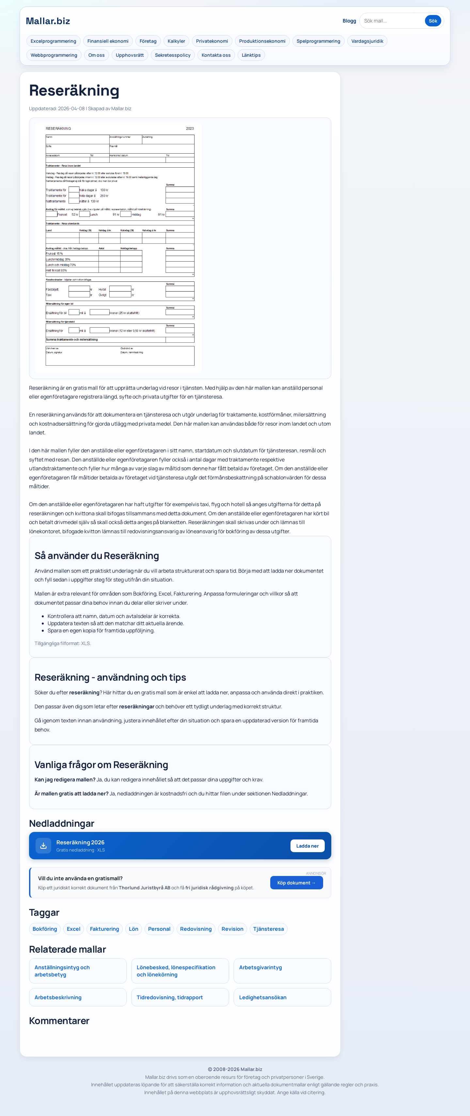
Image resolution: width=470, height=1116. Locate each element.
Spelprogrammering (318, 41)
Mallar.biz (48, 21)
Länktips (251, 55)
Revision (232, 928)
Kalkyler (176, 41)
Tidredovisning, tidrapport (170, 997)
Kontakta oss (216, 55)
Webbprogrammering (54, 55)
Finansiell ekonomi (108, 41)
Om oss (96, 55)
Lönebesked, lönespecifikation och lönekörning (176, 971)
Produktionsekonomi (262, 41)
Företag (148, 41)
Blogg (349, 20)
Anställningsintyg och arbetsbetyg (62, 971)
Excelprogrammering (53, 41)
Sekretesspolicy (173, 55)
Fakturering (104, 928)
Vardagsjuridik (367, 41)
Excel (73, 928)
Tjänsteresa (268, 928)
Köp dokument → (296, 883)
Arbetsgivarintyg (260, 967)
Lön (133, 928)
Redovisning (196, 928)
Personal (159, 928)
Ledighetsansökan (263, 997)
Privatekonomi (212, 41)
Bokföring (45, 928)
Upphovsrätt (130, 55)
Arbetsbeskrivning (58, 997)
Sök (433, 21)
